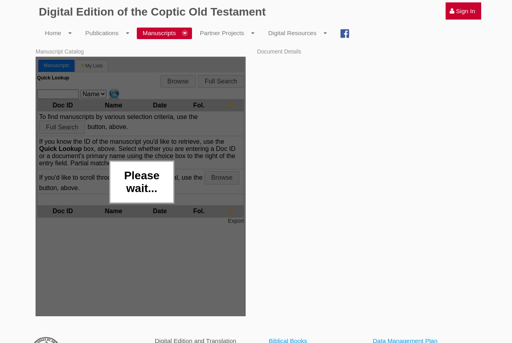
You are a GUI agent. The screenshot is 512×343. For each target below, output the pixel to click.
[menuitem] (463, 11)
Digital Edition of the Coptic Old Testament (152, 12)
